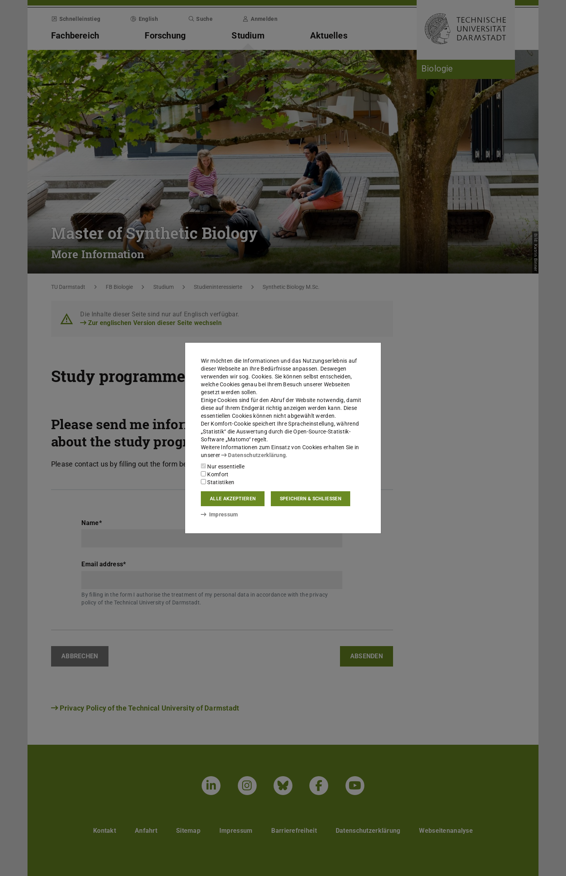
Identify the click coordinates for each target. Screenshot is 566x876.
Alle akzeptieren (232, 498)
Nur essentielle (222, 466)
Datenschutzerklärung (253, 455)
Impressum (219, 514)
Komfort (214, 474)
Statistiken (218, 482)
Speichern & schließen (310, 498)
